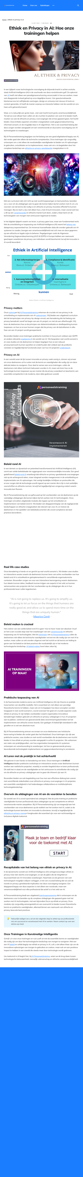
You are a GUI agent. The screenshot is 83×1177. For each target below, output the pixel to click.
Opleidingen (44, 5)
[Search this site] (78, 5)
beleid (12, 944)
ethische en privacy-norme (15, 813)
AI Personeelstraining (41, 956)
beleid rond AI (20, 474)
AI (51, 23)
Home (25, 5)
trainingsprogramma (47, 895)
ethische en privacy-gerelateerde (38, 148)
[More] (53, 5)
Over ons (33, 5)
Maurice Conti (41, 616)
